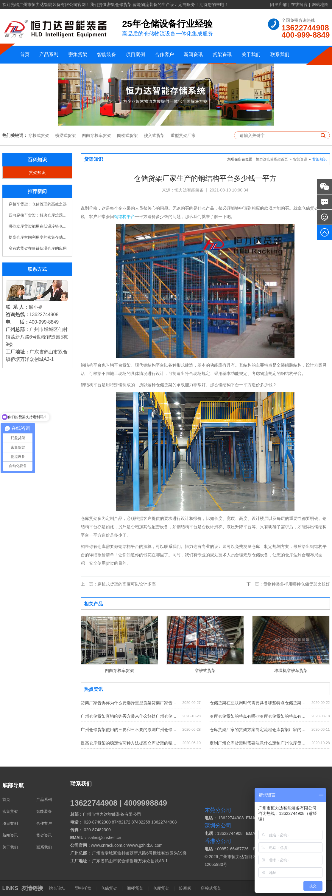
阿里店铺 (278, 4)
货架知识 (37, 172)
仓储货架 (109, 888)
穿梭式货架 (38, 135)
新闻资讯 (193, 54)
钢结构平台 (124, 216)
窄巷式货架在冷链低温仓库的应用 (38, 248)
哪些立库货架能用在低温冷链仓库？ (39, 226)
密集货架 (77, 54)
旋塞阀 (185, 888)
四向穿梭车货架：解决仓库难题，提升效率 (39, 215)
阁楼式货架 (127, 135)
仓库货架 (161, 888)
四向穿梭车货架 (96, 135)
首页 (24, 54)
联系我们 (279, 54)
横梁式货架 (65, 135)
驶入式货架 (154, 135)
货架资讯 (222, 54)
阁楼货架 (135, 888)
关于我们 (251, 54)
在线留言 (299, 4)
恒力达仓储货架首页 (272, 159)
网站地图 (320, 4)
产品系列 (48, 54)
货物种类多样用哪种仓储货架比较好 (288, 584)
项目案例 (135, 54)
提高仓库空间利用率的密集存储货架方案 (39, 237)
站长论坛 (58, 888)
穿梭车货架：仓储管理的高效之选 (38, 204)
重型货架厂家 (183, 135)
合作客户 (164, 54)
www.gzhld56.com (146, 845)
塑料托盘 (83, 888)
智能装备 (106, 54)
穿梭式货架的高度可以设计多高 (118, 584)
